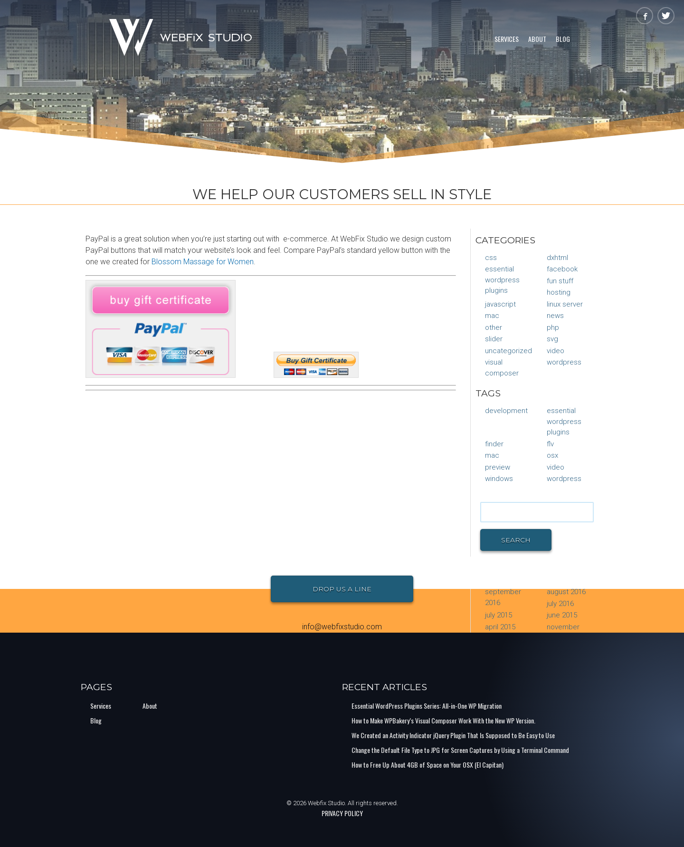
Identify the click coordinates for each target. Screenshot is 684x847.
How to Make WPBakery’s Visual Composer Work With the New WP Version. (443, 720)
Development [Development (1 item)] (506, 410)
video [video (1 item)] (555, 467)
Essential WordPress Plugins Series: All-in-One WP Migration (427, 706)
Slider (494, 339)
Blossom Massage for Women (203, 261)
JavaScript (500, 304)
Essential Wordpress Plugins (502, 280)
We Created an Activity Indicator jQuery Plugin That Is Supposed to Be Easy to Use (453, 735)
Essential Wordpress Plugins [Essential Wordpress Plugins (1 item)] (564, 421)
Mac (492, 315)
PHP (553, 327)
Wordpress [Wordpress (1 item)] (564, 478)
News (555, 315)
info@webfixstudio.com (342, 626)
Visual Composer (502, 367)
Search (516, 540)
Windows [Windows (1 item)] (499, 478)
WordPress (564, 362)
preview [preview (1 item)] (497, 467)
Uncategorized (508, 350)
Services (506, 39)
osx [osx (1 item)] (552, 455)
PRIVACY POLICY (342, 813)
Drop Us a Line (342, 589)
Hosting (558, 292)
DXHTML (557, 257)
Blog (563, 39)
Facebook (562, 269)
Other (493, 327)
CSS (491, 257)
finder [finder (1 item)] (494, 444)
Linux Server (565, 304)
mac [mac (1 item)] (492, 455)
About (537, 39)
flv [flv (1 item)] (550, 444)
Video (555, 350)
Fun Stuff (560, 281)
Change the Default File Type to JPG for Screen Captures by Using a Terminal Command (460, 750)
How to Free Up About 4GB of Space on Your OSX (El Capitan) (428, 765)
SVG (552, 339)
